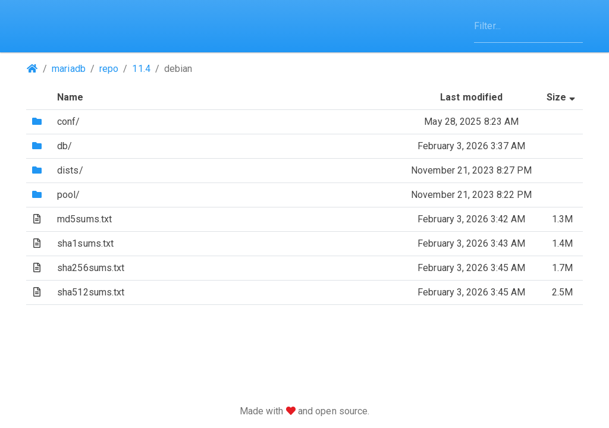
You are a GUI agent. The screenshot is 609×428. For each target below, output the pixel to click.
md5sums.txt (84, 219)
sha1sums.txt (85, 243)
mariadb (69, 68)
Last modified (471, 97)
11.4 (141, 68)
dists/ (70, 170)
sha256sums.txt (90, 267)
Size (562, 97)
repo (108, 68)
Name (70, 97)
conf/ (68, 121)
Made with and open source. (305, 411)
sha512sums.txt (90, 292)
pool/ (68, 194)
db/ (64, 146)
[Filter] (528, 26)
